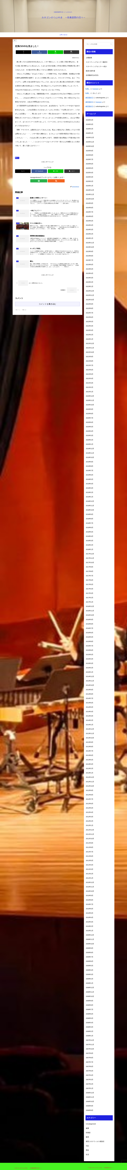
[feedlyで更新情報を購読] (45, 180)
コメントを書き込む (47, 307)
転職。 (88, 89)
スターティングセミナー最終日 (96, 62)
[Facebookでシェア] (42, 52)
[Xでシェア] (31, 52)
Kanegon (96, 89)
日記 (17, 157)
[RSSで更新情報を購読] (49, 180)
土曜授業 (89, 58)
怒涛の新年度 (90, 71)
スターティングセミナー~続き (96, 66)
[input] (99, 44)
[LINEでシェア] (53, 52)
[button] (64, 52)
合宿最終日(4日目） (93, 75)
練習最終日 (89, 97)
